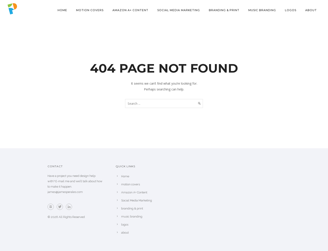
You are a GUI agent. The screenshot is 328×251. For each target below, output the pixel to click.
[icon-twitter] (61, 207)
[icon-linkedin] (70, 207)
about (311, 10)
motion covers (90, 10)
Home (62, 10)
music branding (262, 10)
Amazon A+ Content (130, 10)
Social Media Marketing (178, 10)
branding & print (224, 10)
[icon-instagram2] (52, 207)
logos (290, 10)
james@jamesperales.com (65, 192)
